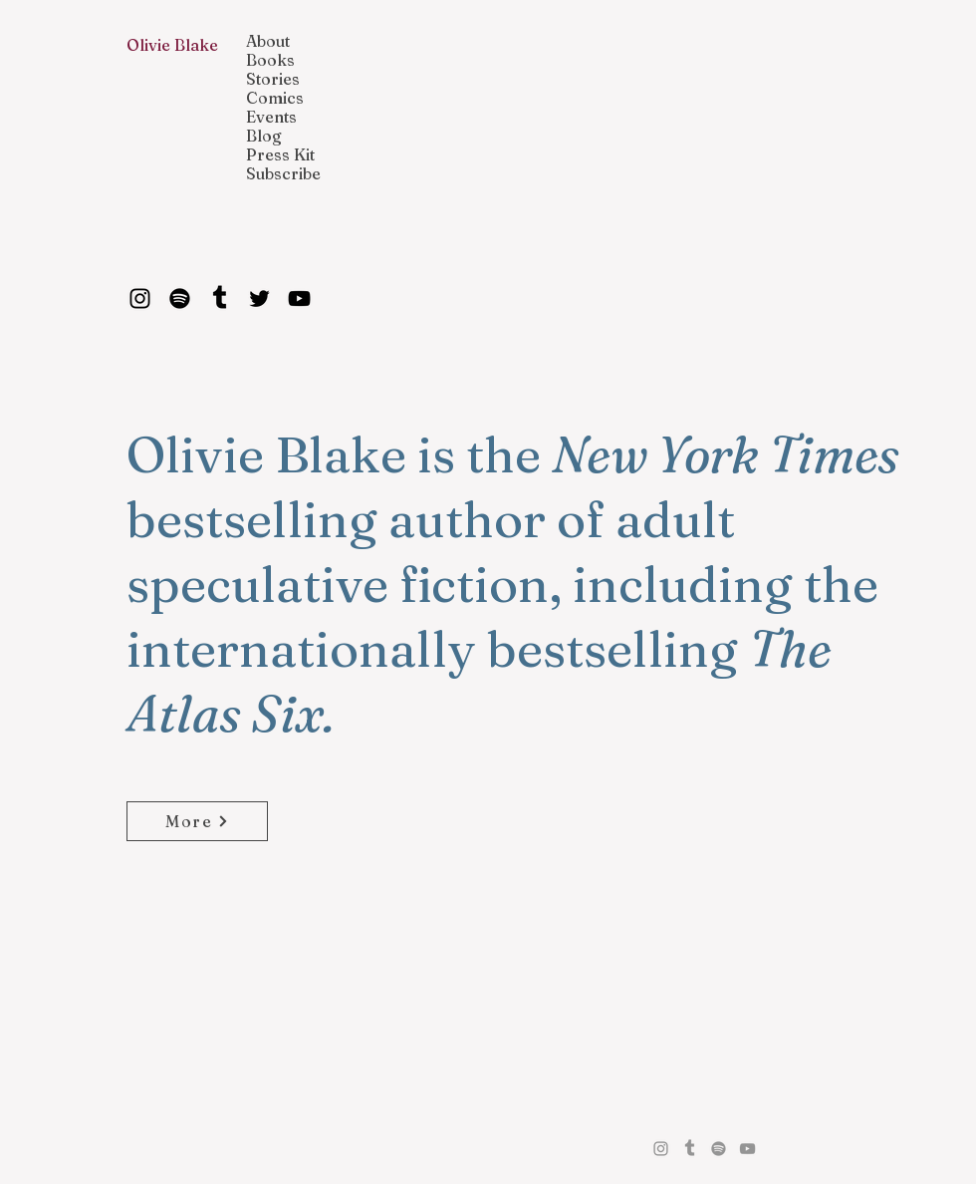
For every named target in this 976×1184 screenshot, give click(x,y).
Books (270, 60)
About (268, 41)
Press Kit (280, 155)
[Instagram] (139, 298)
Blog (264, 136)
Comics (275, 98)
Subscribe (283, 173)
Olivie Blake (172, 45)
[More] (197, 821)
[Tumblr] (219, 298)
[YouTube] (299, 298)
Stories (273, 79)
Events (271, 117)
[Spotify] (179, 298)
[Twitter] (259, 298)
